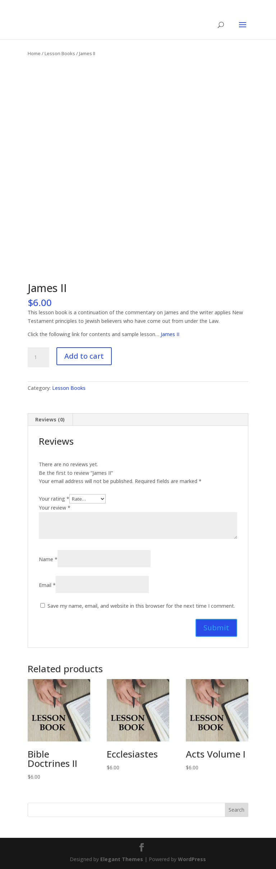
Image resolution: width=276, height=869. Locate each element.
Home (34, 53)
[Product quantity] (38, 357)
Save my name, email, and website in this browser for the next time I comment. (141, 605)
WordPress (192, 859)
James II (170, 334)
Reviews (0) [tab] (50, 419)
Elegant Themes (121, 859)
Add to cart (84, 356)
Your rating (54, 498)
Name (48, 559)
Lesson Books (60, 53)
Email (47, 585)
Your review (54, 507)
